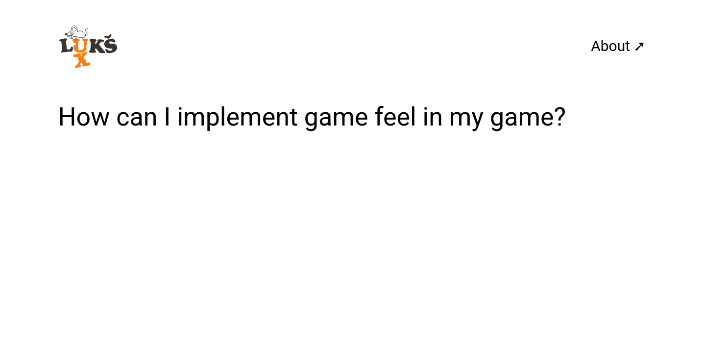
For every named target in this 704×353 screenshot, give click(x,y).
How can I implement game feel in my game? (312, 117)
